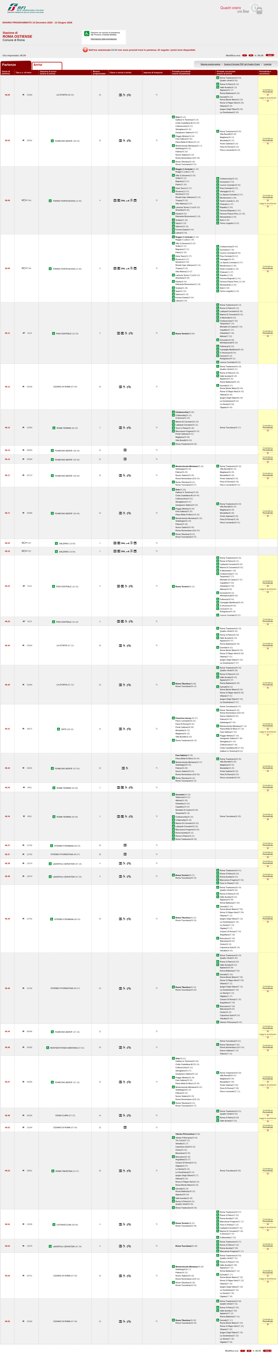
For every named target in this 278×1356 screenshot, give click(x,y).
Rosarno (179, 191)
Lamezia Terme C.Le (185, 207)
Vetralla (223, 951)
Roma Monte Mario (228, 100)
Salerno (179, 226)
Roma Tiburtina (182, 162)
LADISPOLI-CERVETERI (64, 864)
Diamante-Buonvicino (185, 216)
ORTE (64, 729)
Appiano (223, 90)
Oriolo (222, 944)
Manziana (224, 941)
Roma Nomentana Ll (185, 158)
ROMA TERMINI (64, 428)
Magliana (224, 137)
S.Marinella (225, 318)
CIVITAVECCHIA (64, 1225)
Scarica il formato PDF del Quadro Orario (242, 64)
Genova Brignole (227, 210)
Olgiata (223, 407)
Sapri (178, 223)
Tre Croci (180, 1140)
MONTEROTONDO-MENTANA (64, 1048)
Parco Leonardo (227, 150)
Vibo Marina (181, 204)
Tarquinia (224, 323)
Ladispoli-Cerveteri (228, 311)
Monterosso (225, 198)
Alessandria (225, 217)
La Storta (224, 404)
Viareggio (224, 191)
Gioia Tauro (180, 188)
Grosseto (224, 182)
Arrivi (38, 65)
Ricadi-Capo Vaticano (185, 197)
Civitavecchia (225, 179)
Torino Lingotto (226, 223)
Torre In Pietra (182, 428)
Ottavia (223, 106)
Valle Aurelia (225, 87)
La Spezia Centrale (228, 195)
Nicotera (179, 194)
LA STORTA (62, 95)
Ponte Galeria (226, 144)
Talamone (180, 797)
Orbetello (224, 333)
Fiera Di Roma (226, 147)
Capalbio (224, 330)
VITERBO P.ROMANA (64, 846)
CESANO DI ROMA (62, 387)
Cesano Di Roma (227, 931)
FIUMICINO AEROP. (64, 141)
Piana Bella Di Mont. (184, 142)
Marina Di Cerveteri (228, 314)
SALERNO (64, 544)
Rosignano (224, 358)
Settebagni (180, 148)
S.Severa (180, 418)
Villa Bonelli (225, 134)
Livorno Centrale (227, 185)
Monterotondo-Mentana (186, 146)
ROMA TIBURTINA (64, 1171)
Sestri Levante (226, 201)
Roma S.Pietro (226, 84)
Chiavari (223, 204)
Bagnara (179, 181)
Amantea (179, 210)
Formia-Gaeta (182, 230)
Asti (221, 220)
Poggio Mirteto (182, 136)
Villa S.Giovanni (182, 175)
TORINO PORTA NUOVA (64, 201)
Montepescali (225, 343)
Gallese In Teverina (184, 120)
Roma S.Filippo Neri (228, 103)
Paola (178, 214)
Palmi (178, 184)
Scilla (178, 178)
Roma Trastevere (227, 78)
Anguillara (224, 935)
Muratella (224, 140)
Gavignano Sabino (184, 132)
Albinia (223, 336)
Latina (178, 233)
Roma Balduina (226, 93)
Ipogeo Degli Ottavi (228, 109)
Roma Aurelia (181, 833)
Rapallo (223, 207)
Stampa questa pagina (210, 64)
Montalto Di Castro (228, 327)
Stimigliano (180, 129)
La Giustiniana (226, 112)
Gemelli (223, 97)
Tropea (179, 200)
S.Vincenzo (225, 353)
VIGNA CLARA (62, 1115)
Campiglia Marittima (228, 349)
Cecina (223, 356)
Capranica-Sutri (226, 947)
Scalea (179, 220)
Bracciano (224, 938)
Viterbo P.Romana (228, 1022)
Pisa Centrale (226, 188)
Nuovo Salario (182, 155)
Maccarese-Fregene (184, 431)
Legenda (267, 64)
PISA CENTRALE (64, 334)
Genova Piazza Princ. (229, 214)
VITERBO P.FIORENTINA (62, 854)
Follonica (224, 346)
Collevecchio (181, 126)
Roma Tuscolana (183, 164)
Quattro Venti (225, 80)
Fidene (179, 152)
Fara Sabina (181, 139)
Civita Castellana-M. (184, 123)
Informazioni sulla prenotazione (104, 39)
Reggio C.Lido (182, 172)
